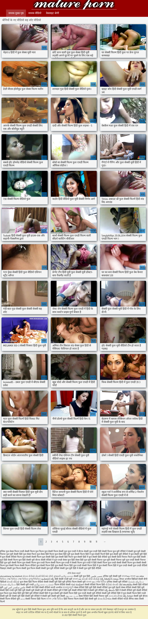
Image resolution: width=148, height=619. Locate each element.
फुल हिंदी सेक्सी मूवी (26, 560)
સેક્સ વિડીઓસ (104, 599)
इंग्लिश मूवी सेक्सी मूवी (112, 576)
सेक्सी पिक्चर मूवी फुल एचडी (122, 560)
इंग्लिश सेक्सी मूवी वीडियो (117, 582)
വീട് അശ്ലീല (126, 584)
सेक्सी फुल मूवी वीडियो (50, 568)
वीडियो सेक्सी (43, 582)
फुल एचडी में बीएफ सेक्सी (78, 551)
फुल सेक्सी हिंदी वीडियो (98, 557)
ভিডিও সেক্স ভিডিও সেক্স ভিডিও (14, 579)
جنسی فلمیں (97, 576)
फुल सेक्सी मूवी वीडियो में (120, 554)
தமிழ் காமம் (67, 576)
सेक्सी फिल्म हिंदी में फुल (92, 565)
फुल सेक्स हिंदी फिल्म (45, 554)
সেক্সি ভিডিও (100, 582)
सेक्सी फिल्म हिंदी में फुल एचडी (114, 565)
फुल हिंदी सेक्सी (139, 557)
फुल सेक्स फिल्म (29, 554)
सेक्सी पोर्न (30, 587)
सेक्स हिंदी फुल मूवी (83, 560)
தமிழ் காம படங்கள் (44, 584)
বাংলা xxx (77, 579)
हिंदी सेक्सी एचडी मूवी (63, 579)
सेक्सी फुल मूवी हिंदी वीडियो (90, 568)
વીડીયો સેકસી (111, 584)
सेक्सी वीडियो (117, 599)
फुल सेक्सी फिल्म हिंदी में (81, 554)
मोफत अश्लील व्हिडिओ (128, 579)
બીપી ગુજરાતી (54, 576)
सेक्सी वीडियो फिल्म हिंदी (95, 584)
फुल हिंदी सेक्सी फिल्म (9, 560)
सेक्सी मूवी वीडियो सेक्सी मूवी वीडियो (101, 593)
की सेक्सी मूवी (15, 596)
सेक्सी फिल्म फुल (18, 562)
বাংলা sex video (137, 576)
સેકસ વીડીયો (29, 576)
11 (96, 541)
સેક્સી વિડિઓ (41, 576)
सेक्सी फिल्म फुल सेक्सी (131, 562)
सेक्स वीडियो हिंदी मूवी (83, 587)
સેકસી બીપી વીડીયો (90, 579)
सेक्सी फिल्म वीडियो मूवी (10, 599)
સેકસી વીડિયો (13, 582)
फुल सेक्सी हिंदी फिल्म (64, 557)
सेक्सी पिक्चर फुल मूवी (101, 560)
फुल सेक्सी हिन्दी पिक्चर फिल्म (120, 557)
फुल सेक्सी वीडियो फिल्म (12, 557)
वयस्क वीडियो (34, 13)
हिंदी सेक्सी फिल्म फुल (74, 5)
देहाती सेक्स (121, 587)
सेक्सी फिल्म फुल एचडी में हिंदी (84, 562)
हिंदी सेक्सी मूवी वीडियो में (31, 596)
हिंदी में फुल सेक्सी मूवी (54, 593)
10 (90, 541)
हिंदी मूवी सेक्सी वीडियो (73, 590)
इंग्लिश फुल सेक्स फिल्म (9, 551)
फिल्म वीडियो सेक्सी (62, 584)
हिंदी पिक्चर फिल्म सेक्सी (74, 599)
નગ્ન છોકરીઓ (115, 596)
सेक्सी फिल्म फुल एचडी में (61, 562)
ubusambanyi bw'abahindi (11, 576)
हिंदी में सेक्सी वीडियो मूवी (125, 590)
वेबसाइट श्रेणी (52, 13)
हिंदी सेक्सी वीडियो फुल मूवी (104, 587)
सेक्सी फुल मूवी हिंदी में (69, 568)
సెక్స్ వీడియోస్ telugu (109, 579)
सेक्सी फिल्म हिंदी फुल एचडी (70, 565)
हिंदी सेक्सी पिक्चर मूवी (98, 596)
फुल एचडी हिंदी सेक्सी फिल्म (100, 551)
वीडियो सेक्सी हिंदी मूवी (135, 587)
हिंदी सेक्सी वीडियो (42, 587)
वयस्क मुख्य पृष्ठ (16, 13)
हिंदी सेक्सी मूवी (91, 599)
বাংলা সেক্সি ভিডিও (55, 599)
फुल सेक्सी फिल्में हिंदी (100, 554)
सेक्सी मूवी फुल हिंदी (82, 576)
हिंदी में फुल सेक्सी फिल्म (127, 593)
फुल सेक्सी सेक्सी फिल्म (31, 557)
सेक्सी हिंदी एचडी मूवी (9, 590)
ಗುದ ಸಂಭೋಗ (77, 584)
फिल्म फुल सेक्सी (46, 551)
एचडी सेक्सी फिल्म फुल (29, 551)
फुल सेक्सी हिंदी (48, 557)
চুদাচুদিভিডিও (35, 579)
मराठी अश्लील (56, 587)
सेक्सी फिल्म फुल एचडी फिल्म (38, 562)
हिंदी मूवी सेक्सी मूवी (26, 590)
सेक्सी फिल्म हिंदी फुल (49, 565)
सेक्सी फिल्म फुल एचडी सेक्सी (109, 562)
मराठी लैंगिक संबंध (130, 599)
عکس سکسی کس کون (14, 587)
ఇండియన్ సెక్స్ (47, 579)
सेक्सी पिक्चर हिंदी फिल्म (35, 599)
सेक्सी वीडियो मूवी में (55, 590)
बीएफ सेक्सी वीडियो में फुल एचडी (48, 560)
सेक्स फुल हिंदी (69, 560)
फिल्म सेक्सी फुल (60, 551)
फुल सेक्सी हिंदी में (81, 557)
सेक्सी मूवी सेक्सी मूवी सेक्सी (53, 596)
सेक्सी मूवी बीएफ (141, 596)
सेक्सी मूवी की (40, 590)
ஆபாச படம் (72, 596)
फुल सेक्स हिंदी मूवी (62, 554)
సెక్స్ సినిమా (128, 596)
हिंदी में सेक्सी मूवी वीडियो (93, 590)
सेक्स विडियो (84, 596)
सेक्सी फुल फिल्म (14, 568)
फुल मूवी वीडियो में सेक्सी (123, 551)
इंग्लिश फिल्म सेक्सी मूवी (76, 582)
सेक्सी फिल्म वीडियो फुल (30, 565)
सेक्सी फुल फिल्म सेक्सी (30, 568)
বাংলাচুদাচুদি (68, 587)
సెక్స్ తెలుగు (109, 590)
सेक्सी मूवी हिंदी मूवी (57, 582)
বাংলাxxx (126, 576)
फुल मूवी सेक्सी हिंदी (14, 554)
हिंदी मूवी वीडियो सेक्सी (34, 593)
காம (22, 599)
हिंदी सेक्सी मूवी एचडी (25, 584)
